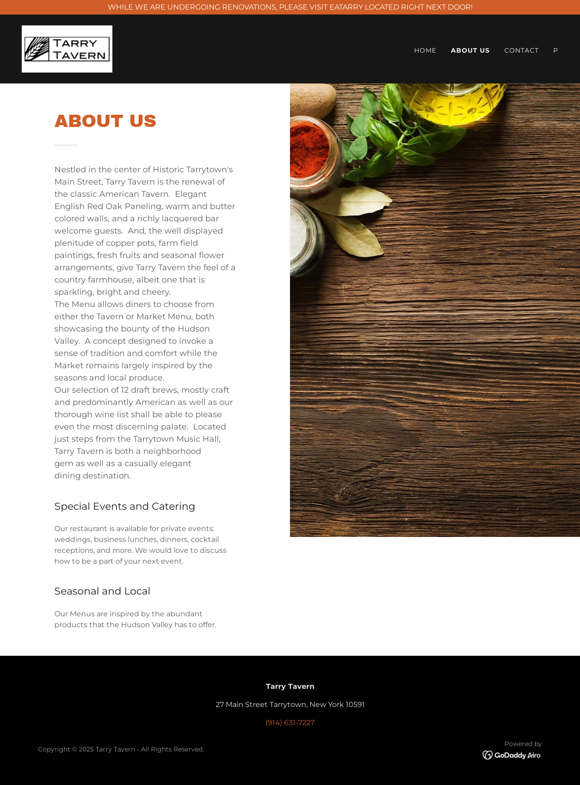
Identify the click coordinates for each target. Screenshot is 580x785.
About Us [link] (470, 50)
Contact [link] (521, 50)
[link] (67, 48)
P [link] (555, 50)
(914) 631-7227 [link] (290, 722)
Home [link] (425, 50)
